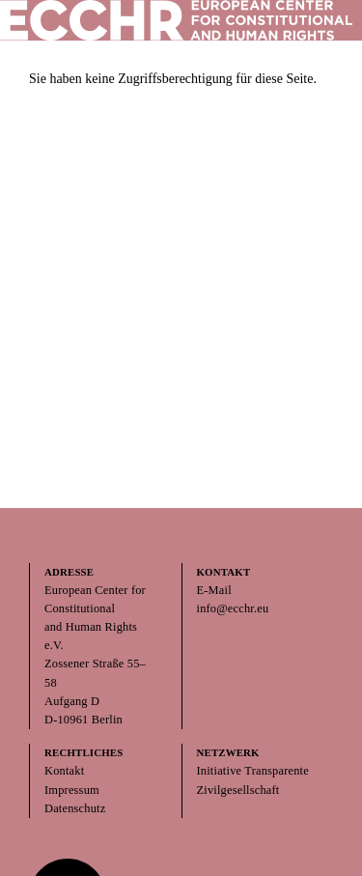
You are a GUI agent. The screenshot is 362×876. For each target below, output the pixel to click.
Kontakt (64, 770)
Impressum (71, 790)
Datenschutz (74, 808)
